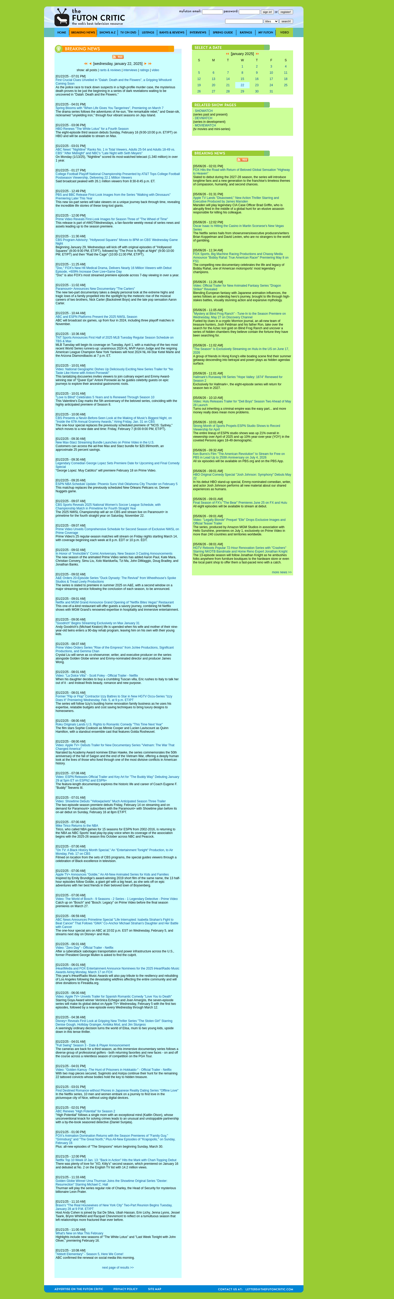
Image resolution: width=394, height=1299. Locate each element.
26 (199, 91)
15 (242, 79)
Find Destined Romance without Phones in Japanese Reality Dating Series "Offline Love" (117, 1090)
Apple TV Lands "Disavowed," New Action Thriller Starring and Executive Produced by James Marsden (236, 199)
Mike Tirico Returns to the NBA (77, 825)
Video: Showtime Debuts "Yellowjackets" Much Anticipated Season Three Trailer (111, 801)
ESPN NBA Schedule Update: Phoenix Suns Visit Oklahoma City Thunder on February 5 (117, 484)
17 (271, 79)
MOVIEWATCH (205, 125)
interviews (130, 70)
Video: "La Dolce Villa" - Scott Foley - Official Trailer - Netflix (97, 675)
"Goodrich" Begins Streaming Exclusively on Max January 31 (98, 623)
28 (228, 91)
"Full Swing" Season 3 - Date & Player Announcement (93, 1045)
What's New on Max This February (79, 1233)
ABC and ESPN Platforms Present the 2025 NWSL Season (96, 317)
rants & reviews (110, 70)
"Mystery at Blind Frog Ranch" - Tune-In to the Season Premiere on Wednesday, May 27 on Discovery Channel (239, 315)
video (155, 70)
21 (228, 85)
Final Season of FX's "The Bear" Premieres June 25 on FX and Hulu (240, 502)
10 (271, 73)
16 (256, 79)
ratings (144, 70)
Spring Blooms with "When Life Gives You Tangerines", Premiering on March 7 (110, 108)
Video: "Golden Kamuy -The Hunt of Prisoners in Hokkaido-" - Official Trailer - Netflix (114, 1070)
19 (199, 85)
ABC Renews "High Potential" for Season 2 (85, 1111)
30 (256, 91)
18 (285, 79)
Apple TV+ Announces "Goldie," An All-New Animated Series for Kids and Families (112, 874)
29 (242, 91)
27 (213, 91)
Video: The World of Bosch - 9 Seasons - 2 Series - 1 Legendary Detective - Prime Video (117, 899)
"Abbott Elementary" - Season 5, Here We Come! (89, 1254)
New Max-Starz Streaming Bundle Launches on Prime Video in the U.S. (105, 442)
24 (271, 85)
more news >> (282, 572)
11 (285, 73)
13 (213, 79)
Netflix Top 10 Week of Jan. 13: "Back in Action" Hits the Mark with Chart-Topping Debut (116, 1160)
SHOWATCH (204, 111)
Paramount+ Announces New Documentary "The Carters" (95, 289)
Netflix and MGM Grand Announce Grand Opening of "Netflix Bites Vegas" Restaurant (115, 602)
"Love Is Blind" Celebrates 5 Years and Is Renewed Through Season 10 (105, 397)
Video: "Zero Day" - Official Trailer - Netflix (85, 948)
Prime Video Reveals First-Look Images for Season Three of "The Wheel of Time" (112, 219)
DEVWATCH (203, 118)
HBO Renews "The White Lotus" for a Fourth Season (92, 129)
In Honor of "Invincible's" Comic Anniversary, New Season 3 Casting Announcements (114, 553)
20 (213, 85)
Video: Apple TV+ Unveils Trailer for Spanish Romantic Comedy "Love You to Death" (114, 996)
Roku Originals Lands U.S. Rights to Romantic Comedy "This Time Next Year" (109, 724)
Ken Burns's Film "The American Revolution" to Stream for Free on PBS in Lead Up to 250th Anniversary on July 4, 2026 (239, 455)
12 (199, 79)
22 (242, 85)
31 (271, 91)
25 (285, 85)
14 (228, 79)
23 (256, 85)
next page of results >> (118, 1267)
